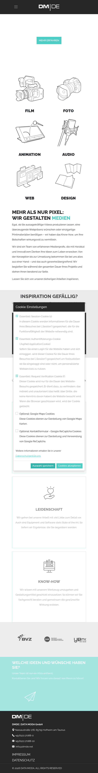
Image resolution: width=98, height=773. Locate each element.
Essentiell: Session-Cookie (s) (51, 324)
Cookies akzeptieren (69, 465)
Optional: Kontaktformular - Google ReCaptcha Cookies (51, 437)
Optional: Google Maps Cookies (51, 419)
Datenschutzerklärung (28, 455)
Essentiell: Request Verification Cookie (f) (51, 392)
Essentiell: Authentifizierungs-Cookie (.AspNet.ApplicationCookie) (51, 354)
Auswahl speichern (43, 465)
